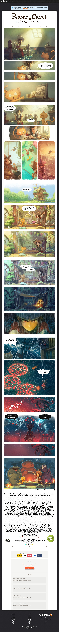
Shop (13, 620)
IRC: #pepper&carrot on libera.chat (46, 620)
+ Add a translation (24, 8)
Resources (13, 618)
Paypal (29, 622)
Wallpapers (29, 617)
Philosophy (13, 617)
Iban (29, 623)
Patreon (29, 620)
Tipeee (29, 621)
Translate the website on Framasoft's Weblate (29, 626)
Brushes (29, 616)
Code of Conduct (29, 628)
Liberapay (29, 619)
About (13, 622)
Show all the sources (29, 568)
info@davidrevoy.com (47, 617)
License (13, 623)
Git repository (29, 566)
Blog (13, 621)
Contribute (13, 619)
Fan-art (13, 616)
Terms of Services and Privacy (29, 627)
